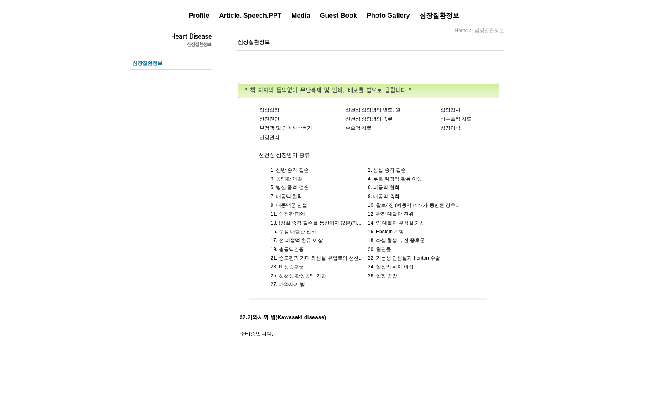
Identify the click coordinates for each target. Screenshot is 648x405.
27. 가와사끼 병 (288, 284)
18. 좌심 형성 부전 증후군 (396, 240)
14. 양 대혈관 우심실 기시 (396, 223)
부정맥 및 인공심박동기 (286, 128)
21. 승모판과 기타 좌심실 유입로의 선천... (317, 258)
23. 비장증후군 (287, 267)
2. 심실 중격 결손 (387, 170)
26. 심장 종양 (382, 276)
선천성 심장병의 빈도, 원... (375, 110)
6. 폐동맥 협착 (384, 187)
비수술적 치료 (456, 119)
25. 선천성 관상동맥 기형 (298, 276)
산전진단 (269, 119)
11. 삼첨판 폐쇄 (288, 214)
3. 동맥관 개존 (287, 179)
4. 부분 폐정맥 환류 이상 (395, 179)
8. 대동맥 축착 (384, 196)
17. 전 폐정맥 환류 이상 (297, 240)
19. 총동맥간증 (287, 249)
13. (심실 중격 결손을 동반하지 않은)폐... (316, 223)
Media (300, 15)
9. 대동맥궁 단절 (289, 205)
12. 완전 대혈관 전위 (391, 214)
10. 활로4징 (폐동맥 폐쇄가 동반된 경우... (414, 205)
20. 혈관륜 (379, 249)
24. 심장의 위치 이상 (391, 267)
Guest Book (338, 15)
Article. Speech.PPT (250, 15)
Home (461, 30)
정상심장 (269, 110)
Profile (199, 15)
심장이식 (450, 128)
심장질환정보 (439, 15)
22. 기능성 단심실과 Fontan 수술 (404, 258)
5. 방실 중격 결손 (290, 187)
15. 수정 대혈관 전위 (294, 231)
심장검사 (450, 110)
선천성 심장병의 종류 (369, 119)
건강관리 (269, 137)
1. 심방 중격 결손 (290, 170)
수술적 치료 (358, 128)
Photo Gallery (388, 15)
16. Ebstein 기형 (386, 231)
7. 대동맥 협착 (287, 196)
